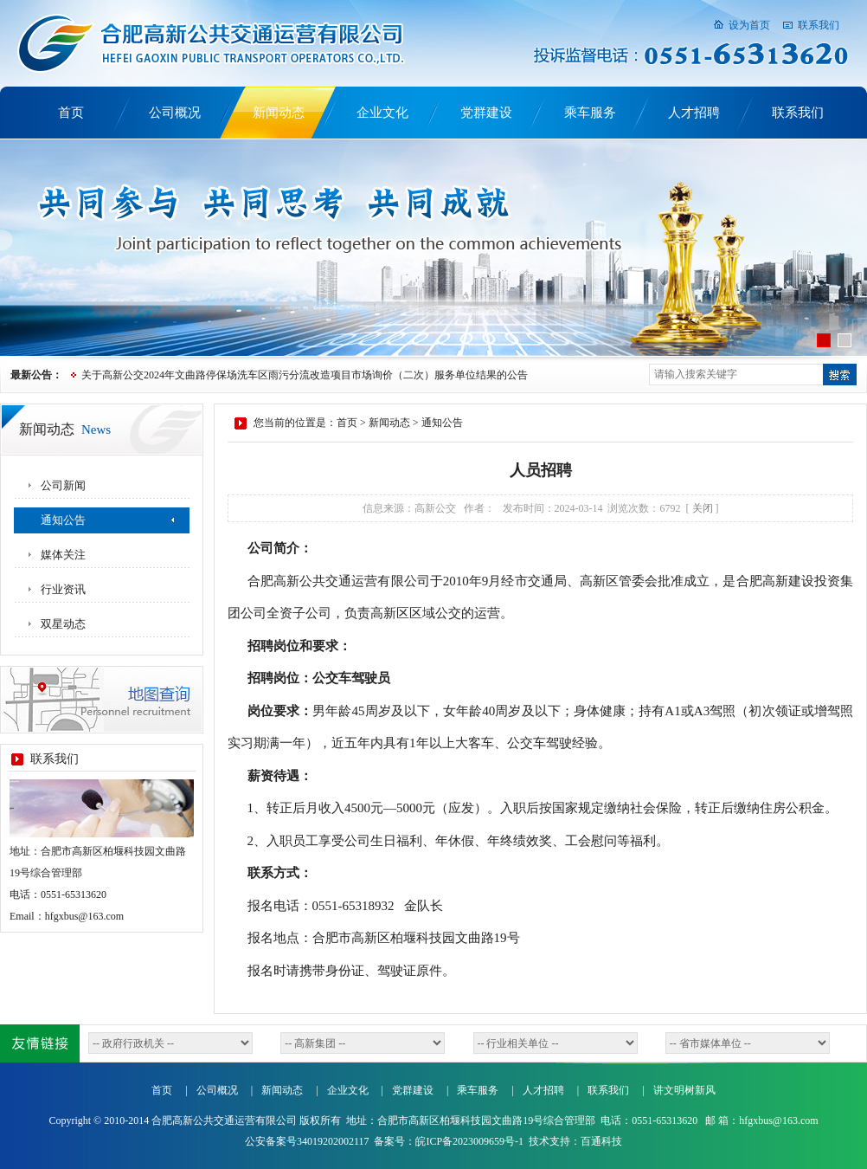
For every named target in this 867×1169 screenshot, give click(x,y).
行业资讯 (63, 589)
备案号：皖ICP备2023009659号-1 (448, 1141)
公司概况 (175, 112)
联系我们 (818, 25)
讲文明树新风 (684, 1090)
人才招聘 (694, 112)
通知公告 (63, 519)
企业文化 (382, 112)
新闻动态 (279, 112)
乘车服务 (590, 112)
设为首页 (749, 25)
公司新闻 (63, 485)
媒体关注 (63, 554)
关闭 (703, 508)
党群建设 (486, 112)
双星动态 (63, 623)
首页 (71, 112)
